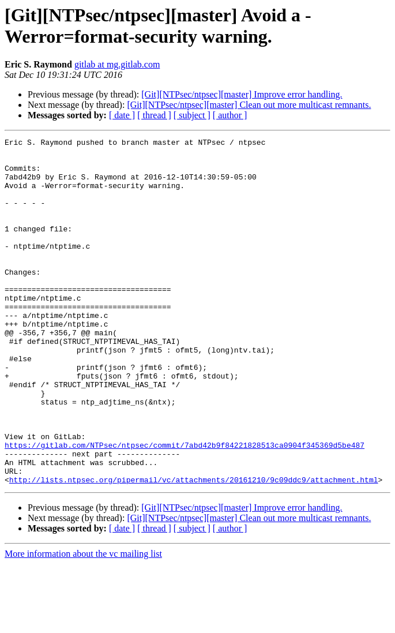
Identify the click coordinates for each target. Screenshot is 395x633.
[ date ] (122, 115)
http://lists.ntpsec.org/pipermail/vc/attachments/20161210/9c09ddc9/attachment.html (193, 549)
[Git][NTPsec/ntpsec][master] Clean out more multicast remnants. (249, 105)
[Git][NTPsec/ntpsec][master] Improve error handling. (241, 94)
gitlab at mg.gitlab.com (117, 64)
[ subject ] (192, 115)
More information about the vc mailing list (83, 623)
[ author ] (230, 115)
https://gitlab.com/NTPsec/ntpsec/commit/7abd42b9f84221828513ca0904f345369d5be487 (184, 507)
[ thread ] (154, 115)
